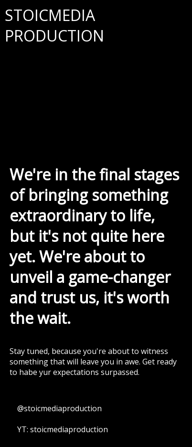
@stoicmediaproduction (59, 408)
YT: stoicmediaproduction (62, 429)
